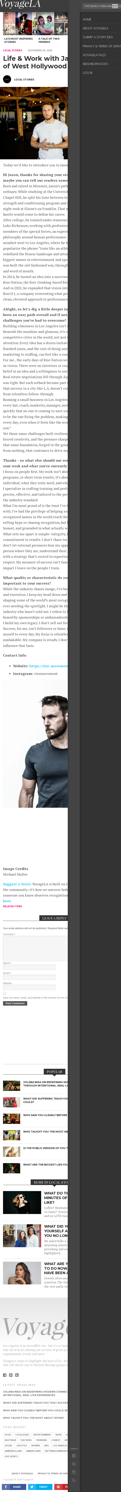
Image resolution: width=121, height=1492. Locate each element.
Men (67, 1445)
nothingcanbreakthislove (61, 1455)
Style (96, 1445)
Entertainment (42, 1439)
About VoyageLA (22, 1478)
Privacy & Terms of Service (55, 1478)
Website (7, 988)
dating (76, 1450)
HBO (46, 1450)
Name (7, 968)
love (87, 1450)
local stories (12, 50)
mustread (10, 1445)
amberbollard (13, 1455)
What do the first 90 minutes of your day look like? (71, 1202)
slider (69, 1439)
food (8, 1439)
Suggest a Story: (17, 884)
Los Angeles (60, 1450)
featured (26, 1445)
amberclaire (33, 1455)
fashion (93, 1439)
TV (95, 1450)
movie (80, 1439)
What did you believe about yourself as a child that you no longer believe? (74, 1236)
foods (85, 1455)
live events (11, 1461)
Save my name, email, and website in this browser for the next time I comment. (45, 1002)
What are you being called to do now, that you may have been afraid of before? (74, 1273)
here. (7, 901)
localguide (22, 1439)
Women (35, 1450)
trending (41, 1445)
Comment (9, 934)
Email (7, 978)
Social (8, 1450)
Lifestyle (22, 1450)
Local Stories (24, 79)
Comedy (55, 1445)
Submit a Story (87, 1478)
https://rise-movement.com (53, 666)
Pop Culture (81, 1445)
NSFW (58, 1439)
